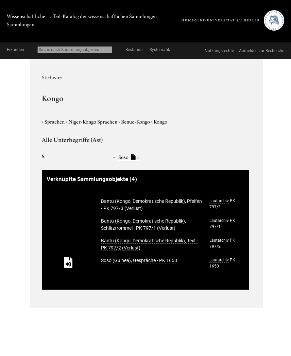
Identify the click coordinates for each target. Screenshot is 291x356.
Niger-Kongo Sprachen (93, 121)
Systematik (160, 49)
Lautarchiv (219, 200)
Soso (128, 156)
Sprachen (55, 121)
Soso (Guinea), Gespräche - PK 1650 (139, 260)
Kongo (160, 121)
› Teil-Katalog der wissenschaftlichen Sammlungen (103, 15)
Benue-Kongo (136, 121)
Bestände (133, 49)
